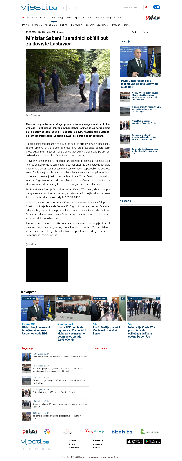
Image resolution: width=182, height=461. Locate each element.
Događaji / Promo (121, 25)
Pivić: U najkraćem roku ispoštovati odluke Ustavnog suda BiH (139, 84)
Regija (61, 17)
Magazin (110, 17)
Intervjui (87, 17)
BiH (53, 17)
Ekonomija (37, 25)
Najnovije (44, 17)
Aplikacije (97, 444)
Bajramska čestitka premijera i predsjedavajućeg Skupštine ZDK (145, 151)
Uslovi (72, 444)
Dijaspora (89, 25)
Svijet (69, 17)
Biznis (120, 17)
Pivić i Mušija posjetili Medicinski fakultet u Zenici (144, 122)
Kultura (63, 25)
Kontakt (96, 448)
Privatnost (74, 448)
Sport (77, 17)
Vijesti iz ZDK (103, 25)
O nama (72, 440)
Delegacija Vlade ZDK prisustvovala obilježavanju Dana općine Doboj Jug (144, 137)
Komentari (98, 17)
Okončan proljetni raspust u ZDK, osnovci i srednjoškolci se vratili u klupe (146, 109)
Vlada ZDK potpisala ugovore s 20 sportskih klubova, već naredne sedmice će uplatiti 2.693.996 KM (146, 96)
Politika (25, 25)
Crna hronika (51, 25)
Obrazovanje (76, 25)
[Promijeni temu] (156, 7)
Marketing (98, 440)
